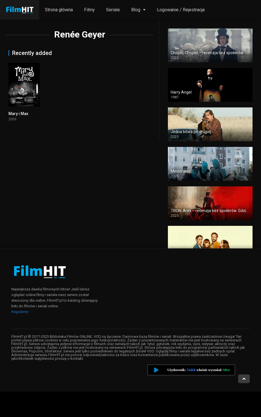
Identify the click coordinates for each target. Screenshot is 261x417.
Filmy (89, 9)
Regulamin (19, 312)
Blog (135, 9)
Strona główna (59, 9)
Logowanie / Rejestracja (181, 9)
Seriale (113, 9)
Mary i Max (18, 113)
